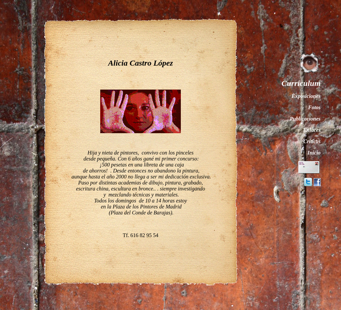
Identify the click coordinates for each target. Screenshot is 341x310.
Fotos (314, 107)
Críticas (312, 141)
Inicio (313, 152)
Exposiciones (305, 96)
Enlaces (311, 130)
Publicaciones (305, 119)
